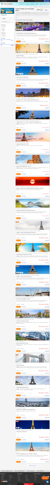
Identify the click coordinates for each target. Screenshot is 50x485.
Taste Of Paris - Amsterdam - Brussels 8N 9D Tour (26, 409)
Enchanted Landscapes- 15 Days (22, 320)
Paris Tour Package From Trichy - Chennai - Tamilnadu (27, 453)
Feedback (10, 475)
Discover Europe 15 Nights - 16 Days (23, 298)
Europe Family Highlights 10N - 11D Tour (24, 166)
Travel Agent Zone (38, 1)
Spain (35, 477)
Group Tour (4, 34)
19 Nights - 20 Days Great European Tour (24, 276)
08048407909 (47, 395)
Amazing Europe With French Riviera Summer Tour (26, 210)
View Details (24, 41)
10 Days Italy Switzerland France (22, 387)
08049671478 (47, 41)
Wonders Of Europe (20, 55)
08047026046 (47, 284)
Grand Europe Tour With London (22, 77)
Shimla (19, 476)
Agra (26, 477)
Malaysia (36, 476)
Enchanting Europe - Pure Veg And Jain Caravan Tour (26, 33)
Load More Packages (32, 465)
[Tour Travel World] (6, 4)
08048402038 (47, 439)
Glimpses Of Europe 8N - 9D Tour (22, 144)
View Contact (47, 85)
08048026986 (47, 306)
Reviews (46, 10)
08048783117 (47, 63)
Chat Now (45, 478)
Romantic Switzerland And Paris (22, 343)
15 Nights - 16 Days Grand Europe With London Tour (26, 232)
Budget (3, 30)
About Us (10, 476)
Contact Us (2, 475)
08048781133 (47, 107)
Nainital (19, 477)
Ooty (26, 476)
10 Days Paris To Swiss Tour (21, 431)
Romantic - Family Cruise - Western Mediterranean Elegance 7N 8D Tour (30, 188)
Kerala (19, 475)
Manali (27, 475)
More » (17, 17)
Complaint (2, 476)
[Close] (48, 476)
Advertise (2, 477)
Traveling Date (5, 21)
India (35, 475)
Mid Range (3, 29)
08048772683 (47, 417)
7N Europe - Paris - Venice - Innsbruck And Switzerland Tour (28, 99)
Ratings (41, 10)
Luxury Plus (4, 26)
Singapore (44, 475)
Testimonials (10, 477)
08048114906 (47, 240)
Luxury (22, 61)
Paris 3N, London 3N (20, 365)
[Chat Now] (47, 482)
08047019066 (47, 461)
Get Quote (18, 41)
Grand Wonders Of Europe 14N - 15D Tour (24, 254)
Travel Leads (46, 1)
